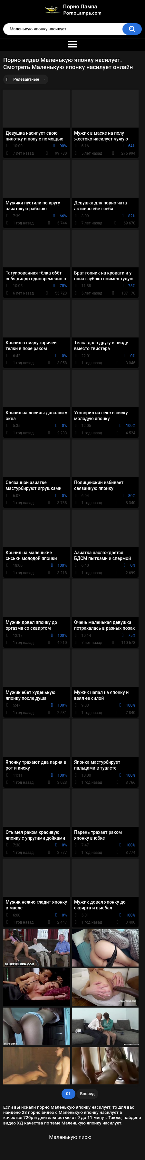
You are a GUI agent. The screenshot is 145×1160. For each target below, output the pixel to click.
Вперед (87, 1093)
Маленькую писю (70, 1137)
